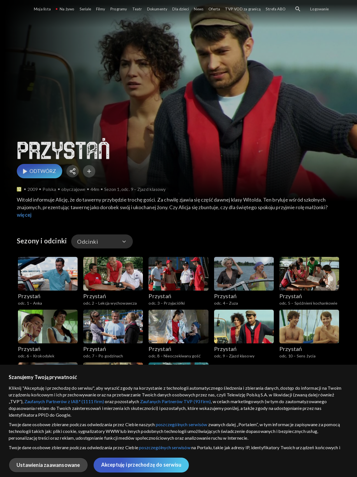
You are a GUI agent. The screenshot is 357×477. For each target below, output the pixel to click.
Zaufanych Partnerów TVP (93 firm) (175, 401)
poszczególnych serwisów (181, 424)
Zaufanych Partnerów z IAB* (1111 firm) (64, 401)
